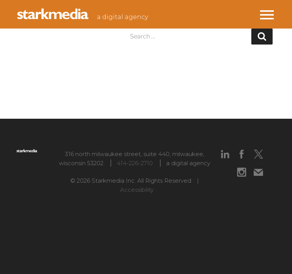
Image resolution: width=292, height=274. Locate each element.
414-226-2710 (135, 163)
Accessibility (137, 189)
